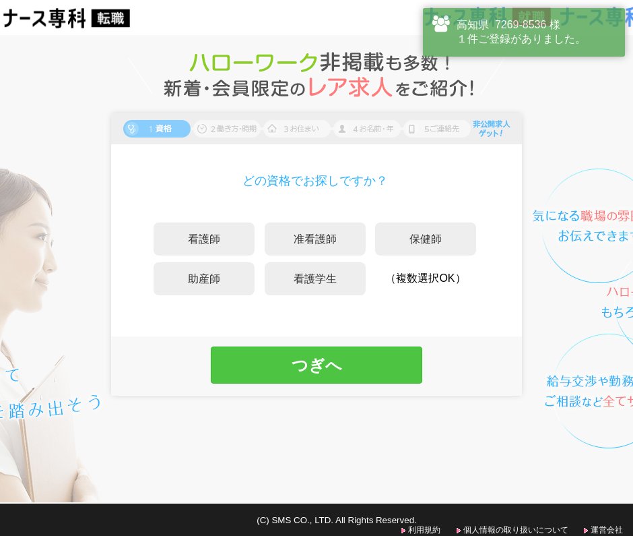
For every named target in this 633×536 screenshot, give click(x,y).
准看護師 (315, 239)
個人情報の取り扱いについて (515, 530)
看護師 (204, 239)
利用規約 (424, 530)
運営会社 (607, 530)
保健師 (425, 239)
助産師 (204, 279)
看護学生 (315, 279)
